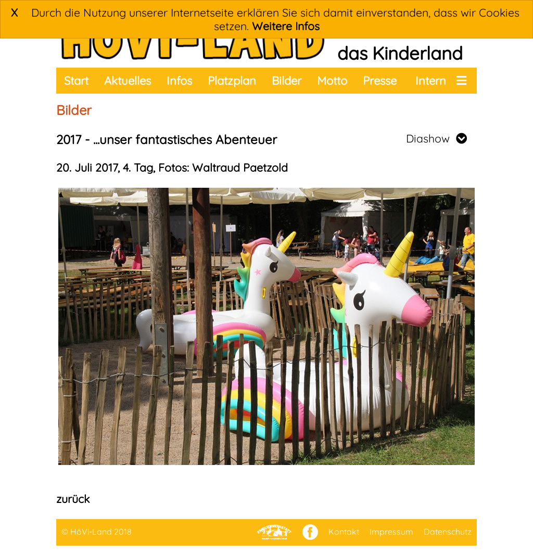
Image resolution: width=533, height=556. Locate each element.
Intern (430, 80)
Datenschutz (448, 531)
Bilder (286, 80)
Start (76, 80)
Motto (332, 80)
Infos (179, 80)
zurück (73, 499)
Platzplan (232, 80)
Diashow (436, 138)
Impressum (391, 531)
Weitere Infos (286, 26)
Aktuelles (127, 80)
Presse (380, 80)
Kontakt (343, 531)
